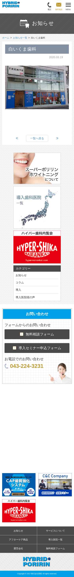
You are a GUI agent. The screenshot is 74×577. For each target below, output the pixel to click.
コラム (20, 282)
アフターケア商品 (18, 539)
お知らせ (21, 275)
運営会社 (18, 548)
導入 (18, 289)
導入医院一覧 (55, 539)
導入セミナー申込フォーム (37, 348)
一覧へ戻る (37, 138)
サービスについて (55, 530)
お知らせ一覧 (20, 37)
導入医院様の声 (25, 297)
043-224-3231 (24, 366)
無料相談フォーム (37, 334)
